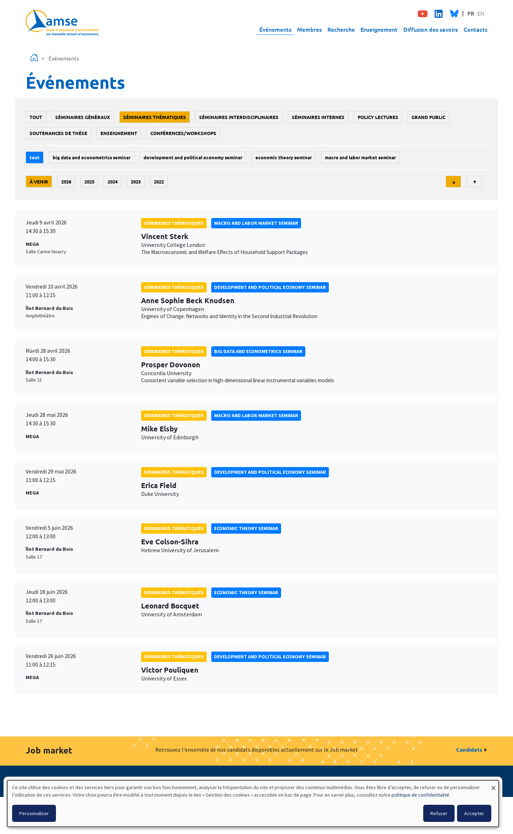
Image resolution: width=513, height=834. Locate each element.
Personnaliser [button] (34, 813)
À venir (39, 181)
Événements (275, 29)
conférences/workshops (183, 133)
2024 (113, 181)
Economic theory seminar (283, 157)
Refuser (438, 813)
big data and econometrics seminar (91, 157)
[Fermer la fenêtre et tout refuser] (493, 784)
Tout (36, 117)
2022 (159, 181)
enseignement (118, 133)
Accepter (474, 813)
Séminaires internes (318, 117)
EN (480, 13)
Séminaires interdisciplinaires (239, 117)
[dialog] (253, 803)
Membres (309, 29)
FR (470, 13)
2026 (66, 181)
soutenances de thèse (58, 133)
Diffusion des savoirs (430, 29)
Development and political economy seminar (193, 157)
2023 (136, 181)
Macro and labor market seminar (360, 157)
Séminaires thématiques (154, 117)
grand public (428, 117)
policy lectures (378, 117)
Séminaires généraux (82, 117)
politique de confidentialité (420, 795)
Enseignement (379, 29)
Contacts (475, 29)
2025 (89, 181)
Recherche (341, 29)
